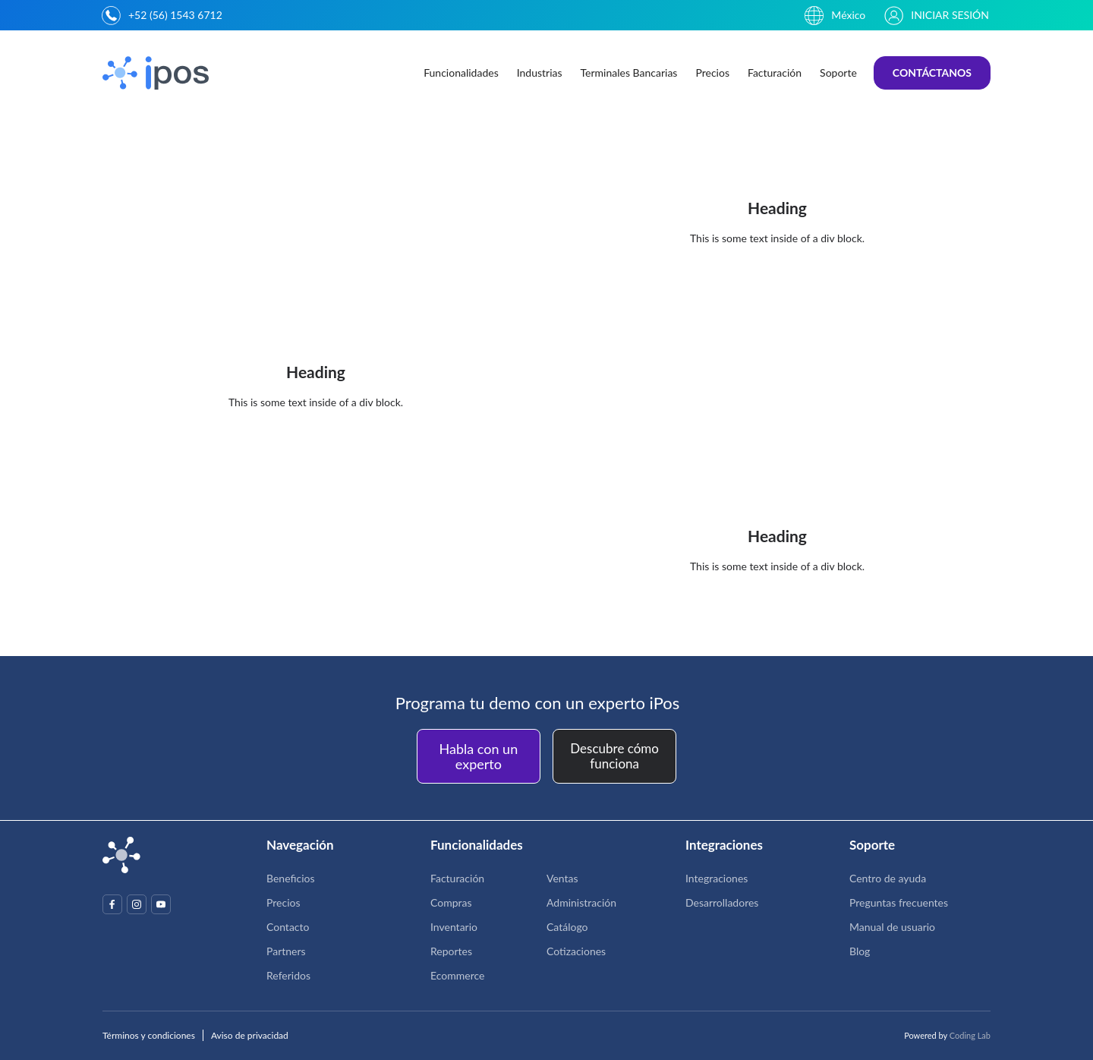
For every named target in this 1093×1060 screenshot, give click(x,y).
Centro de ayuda (887, 878)
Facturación (775, 72)
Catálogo (567, 926)
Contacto (287, 926)
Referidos (288, 975)
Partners (286, 951)
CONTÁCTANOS (932, 72)
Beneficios (290, 878)
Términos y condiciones (148, 1035)
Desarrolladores (721, 902)
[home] (157, 73)
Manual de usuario (892, 926)
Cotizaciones (576, 951)
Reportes (451, 951)
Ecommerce (457, 975)
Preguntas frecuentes (898, 902)
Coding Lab (970, 1035)
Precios (712, 72)
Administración (581, 902)
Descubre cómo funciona (614, 755)
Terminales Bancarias (629, 72)
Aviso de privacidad (249, 1035)
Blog (859, 951)
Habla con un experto (478, 756)
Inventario (453, 926)
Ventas (562, 878)
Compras (451, 902)
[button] (461, 73)
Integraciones (716, 878)
